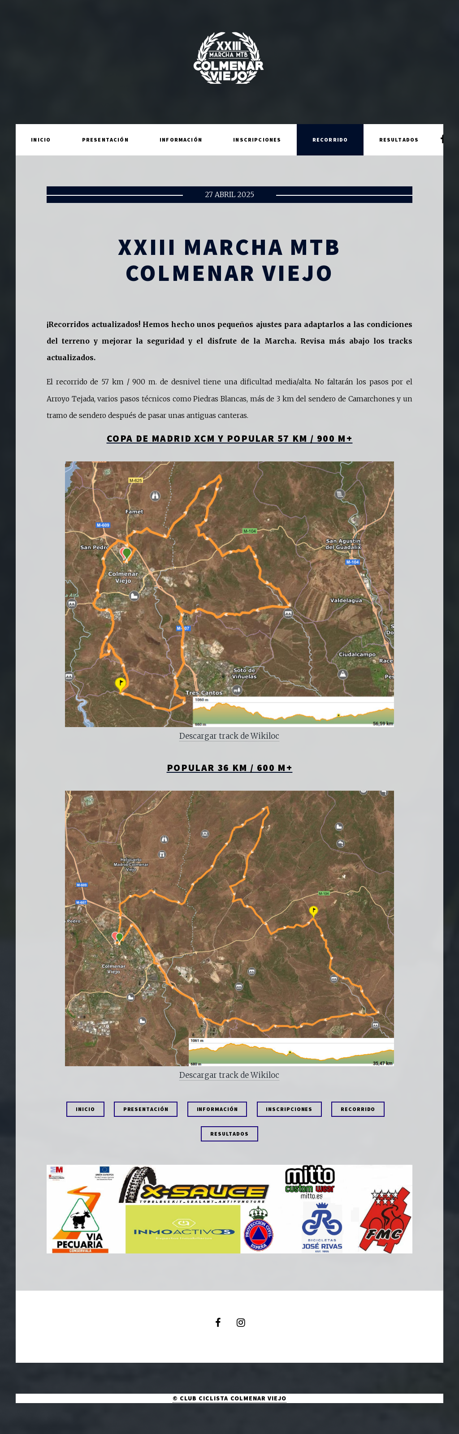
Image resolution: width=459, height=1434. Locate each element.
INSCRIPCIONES (289, 1109)
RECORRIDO (358, 1109)
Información (181, 139)
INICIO (85, 1109)
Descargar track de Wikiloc (229, 736)
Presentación (105, 139)
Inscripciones (257, 139)
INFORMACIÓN (217, 1109)
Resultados (399, 139)
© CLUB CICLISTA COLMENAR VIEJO (229, 1398)
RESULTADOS (229, 1133)
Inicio (41, 139)
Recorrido (330, 139)
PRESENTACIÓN (146, 1109)
